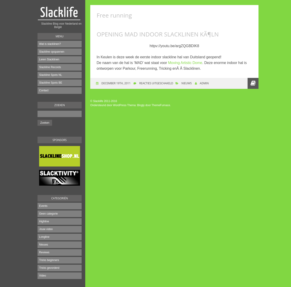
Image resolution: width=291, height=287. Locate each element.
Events (43, 206)
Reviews (44, 252)
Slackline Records (50, 67)
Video (42, 275)
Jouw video (46, 229)
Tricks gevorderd (49, 267)
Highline (44, 221)
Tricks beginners (49, 260)
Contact (43, 90)
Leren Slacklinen (49, 59)
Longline (44, 236)
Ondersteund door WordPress (108, 105)
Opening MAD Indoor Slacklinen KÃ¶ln (158, 34)
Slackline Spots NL (50, 75)
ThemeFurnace (161, 105)
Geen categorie (48, 213)
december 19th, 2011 (115, 83)
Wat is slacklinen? (50, 44)
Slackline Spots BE (50, 82)
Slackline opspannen (51, 51)
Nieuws (43, 244)
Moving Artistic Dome (185, 63)
